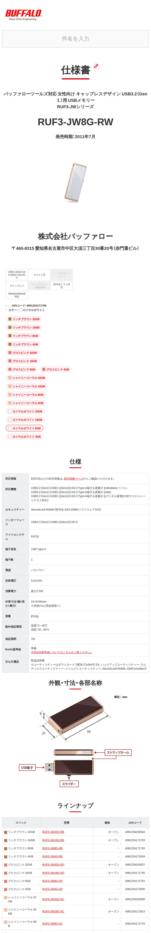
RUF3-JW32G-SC (53, 899)
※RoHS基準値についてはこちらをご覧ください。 (61, 652)
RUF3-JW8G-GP (52, 881)
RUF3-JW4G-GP (52, 889)
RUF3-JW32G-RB (53, 832)
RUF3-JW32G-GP (53, 864)
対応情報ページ (73, 478)
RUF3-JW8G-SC (52, 923)
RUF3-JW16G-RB (53, 840)
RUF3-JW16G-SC (53, 911)
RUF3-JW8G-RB (52, 848)
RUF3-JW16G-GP (53, 873)
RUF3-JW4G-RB (52, 856)
